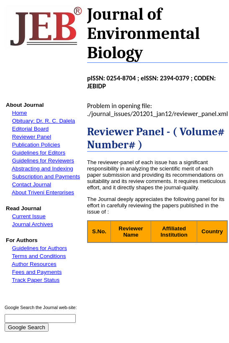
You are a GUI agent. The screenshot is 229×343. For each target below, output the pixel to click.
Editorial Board (30, 129)
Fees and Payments (37, 272)
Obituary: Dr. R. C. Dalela (43, 121)
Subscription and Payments (46, 176)
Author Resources (34, 264)
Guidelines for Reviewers (43, 160)
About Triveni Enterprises (43, 192)
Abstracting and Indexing (42, 168)
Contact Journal (31, 184)
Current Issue (29, 216)
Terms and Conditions (39, 256)
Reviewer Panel (31, 137)
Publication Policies (36, 145)
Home (19, 113)
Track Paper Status (36, 280)
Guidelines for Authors (39, 248)
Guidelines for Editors (38, 153)
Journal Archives (32, 224)
